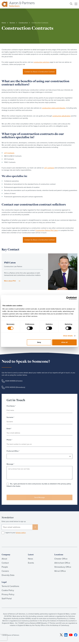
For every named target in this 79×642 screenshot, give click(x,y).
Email (9, 428)
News (30, 558)
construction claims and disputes (53, 108)
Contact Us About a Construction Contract (39, 71)
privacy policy (21, 532)
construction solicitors (41, 62)
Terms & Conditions (10, 586)
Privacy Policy (8, 594)
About (4, 558)
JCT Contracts (9, 153)
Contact (5, 562)
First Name (11, 406)
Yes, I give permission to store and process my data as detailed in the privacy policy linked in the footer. (39, 485)
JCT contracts (49, 168)
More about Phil (10, 281)
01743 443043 (10, 387)
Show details (68, 336)
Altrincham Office (62, 562)
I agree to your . (15, 533)
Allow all (64, 342)
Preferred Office (13, 451)
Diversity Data (8, 575)
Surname (10, 417)
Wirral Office (60, 571)
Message (10, 464)
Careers (5, 571)
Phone (9, 440)
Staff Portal (7, 598)
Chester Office (60, 558)
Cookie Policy (8, 590)
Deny (39, 342)
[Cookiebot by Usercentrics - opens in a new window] (68, 298)
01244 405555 (10, 381)
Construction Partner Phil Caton (46, 230)
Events (31, 562)
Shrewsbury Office (62, 566)
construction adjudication (61, 116)
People (5, 566)
